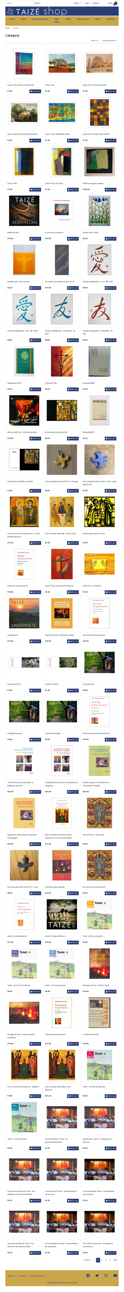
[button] (113, 3)
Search (37, 3)
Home (7, 28)
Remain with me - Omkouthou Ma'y (22, 432)
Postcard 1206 (51, 383)
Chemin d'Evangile (52, 733)
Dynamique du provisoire (55, 1034)
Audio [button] (68, 19)
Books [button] (11, 19)
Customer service (37, 1276)
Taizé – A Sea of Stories (17, 1139)
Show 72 (94, 41)
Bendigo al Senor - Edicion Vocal (96, 985)
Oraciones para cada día (55, 887)
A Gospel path (88, 684)
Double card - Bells (90, 232)
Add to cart (35, 91)
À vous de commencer (54, 232)
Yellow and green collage (93, 183)
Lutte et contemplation (17, 936)
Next (115, 1260)
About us (11, 1276)
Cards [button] (23, 19)
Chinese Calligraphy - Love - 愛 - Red (98, 282)
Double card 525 (51, 684)
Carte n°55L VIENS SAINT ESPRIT (96, 134)
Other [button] (97, 19)
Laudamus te (12, 635)
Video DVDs (56, 20)
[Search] (19, 3)
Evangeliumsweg (14, 733)
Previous (87, 1260)
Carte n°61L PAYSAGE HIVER (94, 85)
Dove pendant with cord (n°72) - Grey (22, 887)
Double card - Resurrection (18, 282)
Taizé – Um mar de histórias (18, 985)
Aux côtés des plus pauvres (94, 635)
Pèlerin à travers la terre (17, 586)
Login (87, 3)
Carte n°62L (50, 85)
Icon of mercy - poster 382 (93, 835)
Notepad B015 (88, 432)
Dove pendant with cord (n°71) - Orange (61, 481)
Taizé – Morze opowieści (93, 936)
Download (110, 19)
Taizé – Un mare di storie (55, 985)
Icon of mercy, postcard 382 (94, 887)
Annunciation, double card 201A (20, 481)
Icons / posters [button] (83, 19)
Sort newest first (109, 41)
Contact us (23, 1276)
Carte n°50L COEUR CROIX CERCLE (59, 586)
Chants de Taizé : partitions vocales (59, 635)
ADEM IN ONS (13, 232)
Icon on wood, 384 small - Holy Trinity (60, 533)
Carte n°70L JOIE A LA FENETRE (20, 85)
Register (96, 3)
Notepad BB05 (89, 383)
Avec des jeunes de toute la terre (96, 733)
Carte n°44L (12, 183)
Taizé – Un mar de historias (94, 1087)
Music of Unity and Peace (55, 936)
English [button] (77, 3)
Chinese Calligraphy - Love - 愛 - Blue (22, 331)
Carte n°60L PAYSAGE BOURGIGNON (22, 134)
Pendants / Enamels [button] (40, 19)
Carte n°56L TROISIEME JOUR (57, 134)
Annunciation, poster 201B (94, 533)
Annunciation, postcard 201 (56, 432)
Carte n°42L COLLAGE (54, 183)
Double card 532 (14, 684)
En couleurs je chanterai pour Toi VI (59, 282)
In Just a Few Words (91, 1034)
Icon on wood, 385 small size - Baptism (23, 1087)
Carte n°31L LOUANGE (92, 586)
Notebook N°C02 (14, 383)
